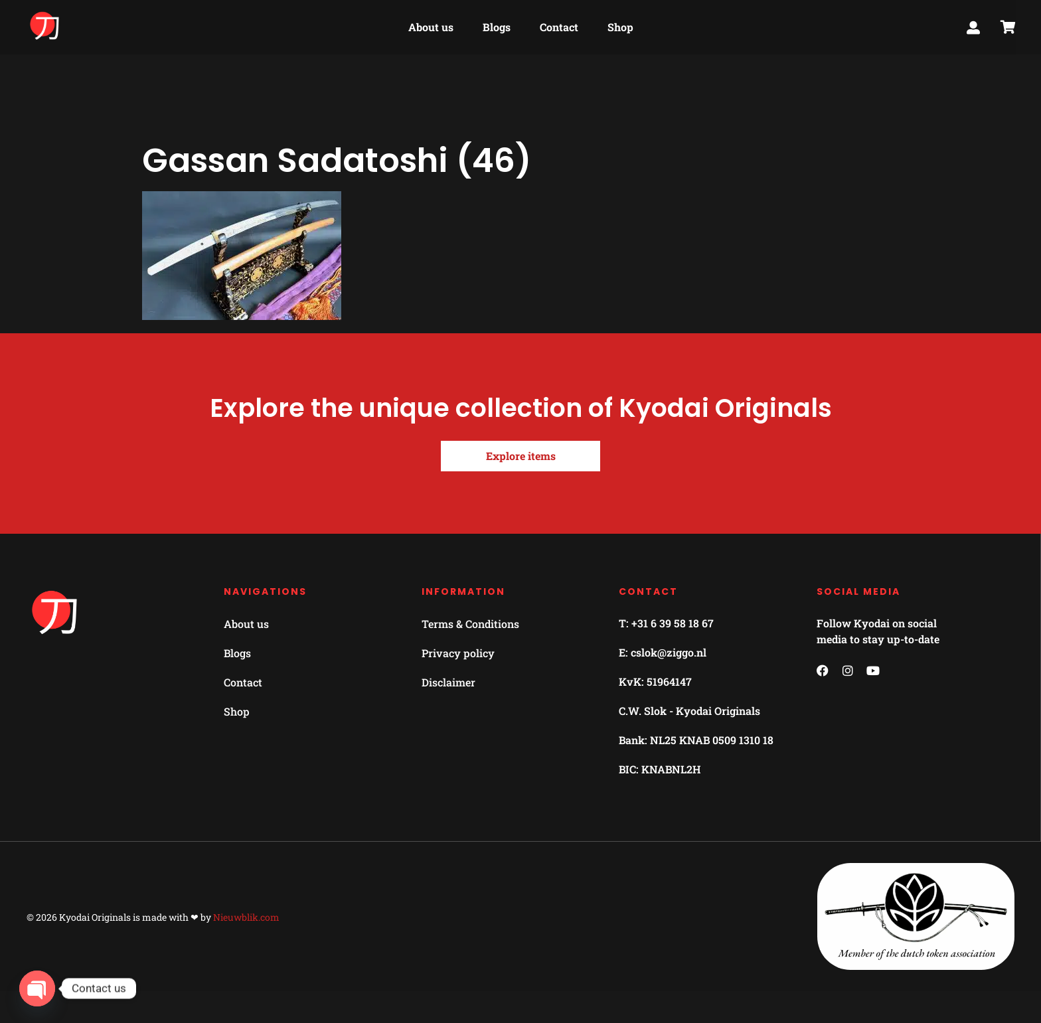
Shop (620, 24)
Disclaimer (448, 682)
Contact (559, 24)
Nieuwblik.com (246, 917)
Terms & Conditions (470, 624)
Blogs (497, 24)
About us (430, 24)
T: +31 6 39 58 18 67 (666, 623)
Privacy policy (458, 653)
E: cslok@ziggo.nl (662, 652)
